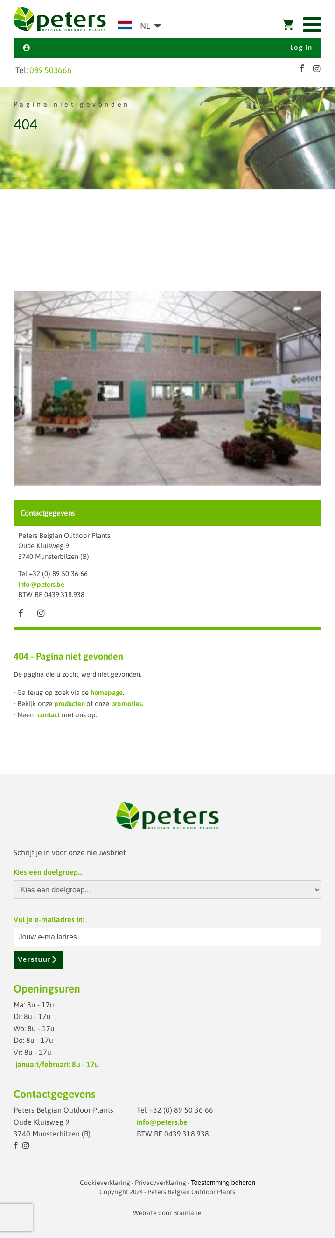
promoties (126, 703)
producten (69, 703)
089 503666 (50, 70)
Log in (168, 47)
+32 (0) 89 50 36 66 (58, 574)
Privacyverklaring (160, 1182)
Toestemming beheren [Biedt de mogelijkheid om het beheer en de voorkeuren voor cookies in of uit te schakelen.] (223, 1182)
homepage (107, 692)
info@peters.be (41, 584)
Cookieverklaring (105, 1182)
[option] (167, 138)
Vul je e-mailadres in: (49, 919)
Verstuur (38, 959)
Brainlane (187, 1213)
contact (48, 715)
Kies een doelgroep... (48, 872)
